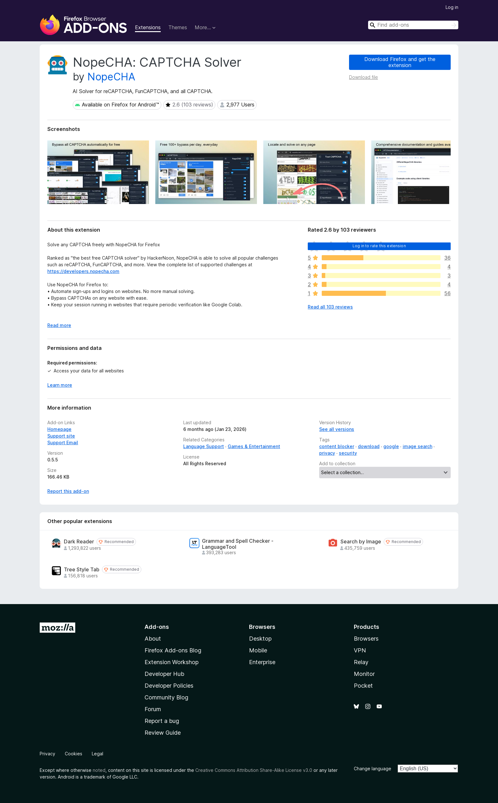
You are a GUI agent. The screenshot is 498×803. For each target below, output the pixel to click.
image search (417, 446)
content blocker (336, 446)
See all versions (336, 429)
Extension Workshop (172, 662)
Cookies (73, 753)
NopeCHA (111, 77)
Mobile (258, 650)
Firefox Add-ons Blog (173, 650)
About (153, 638)
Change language (372, 768)
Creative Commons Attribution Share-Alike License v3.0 (253, 770)
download (369, 446)
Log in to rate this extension (379, 245)
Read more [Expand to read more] (59, 325)
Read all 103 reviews (330, 307)
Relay (361, 662)
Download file (363, 77)
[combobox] (413, 25)
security (348, 453)
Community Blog (166, 697)
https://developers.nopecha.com (83, 271)
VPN (360, 650)
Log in (452, 7)
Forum (153, 709)
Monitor (364, 673)
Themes (177, 27)
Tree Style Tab (81, 570)
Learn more (59, 385)
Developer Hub (164, 673)
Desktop (260, 638)
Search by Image (360, 542)
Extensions (148, 27)
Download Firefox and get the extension (399, 62)
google (391, 446)
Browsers (366, 638)
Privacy (47, 753)
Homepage (59, 429)
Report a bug (162, 721)
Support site (61, 436)
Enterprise (262, 662)
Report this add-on (68, 491)
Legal (97, 753)
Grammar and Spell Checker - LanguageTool (237, 544)
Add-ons (157, 626)
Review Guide (163, 732)
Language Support (203, 446)
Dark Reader (79, 542)
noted (99, 770)
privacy (327, 453)
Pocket (363, 685)
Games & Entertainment (254, 446)
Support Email (62, 442)
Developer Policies (169, 685)
